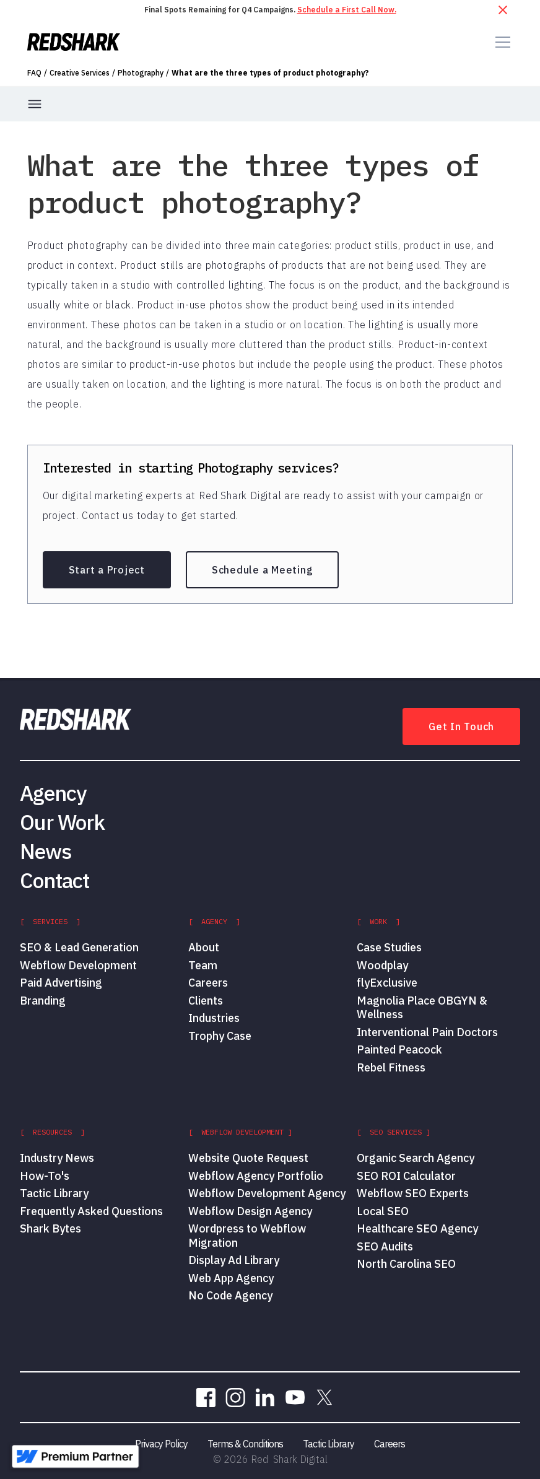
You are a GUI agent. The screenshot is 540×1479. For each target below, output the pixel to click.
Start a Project (107, 570)
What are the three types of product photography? (270, 73)
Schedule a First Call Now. (346, 9)
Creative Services (80, 73)
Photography (140, 73)
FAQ (34, 73)
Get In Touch (461, 726)
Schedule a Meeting (262, 570)
